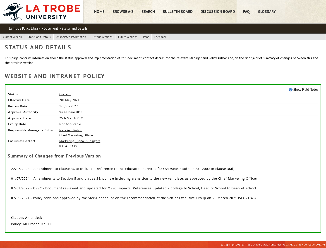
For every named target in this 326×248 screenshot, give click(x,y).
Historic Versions (102, 37)
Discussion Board (218, 11)
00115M (320, 244)
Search (148, 11)
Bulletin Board (178, 11)
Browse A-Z (123, 11)
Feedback (160, 37)
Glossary (267, 11)
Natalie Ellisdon (70, 130)
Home (99, 11)
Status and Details (39, 37)
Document (51, 28)
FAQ (246, 11)
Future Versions (127, 37)
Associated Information (71, 37)
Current (65, 94)
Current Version (12, 37)
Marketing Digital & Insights (79, 141)
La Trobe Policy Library (24, 28)
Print (146, 37)
